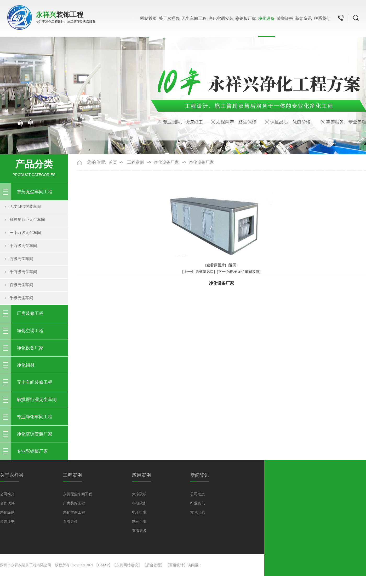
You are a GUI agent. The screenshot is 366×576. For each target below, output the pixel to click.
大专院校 (139, 494)
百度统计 (176, 565)
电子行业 (139, 512)
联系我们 (322, 18)
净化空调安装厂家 (34, 434)
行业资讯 (197, 503)
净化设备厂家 (30, 347)
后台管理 (153, 565)
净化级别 (7, 512)
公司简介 (7, 494)
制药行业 (139, 522)
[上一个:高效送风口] (198, 272)
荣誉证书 (285, 18)
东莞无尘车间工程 (34, 191)
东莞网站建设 (127, 565)
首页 (113, 162)
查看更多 (70, 522)
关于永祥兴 (169, 18)
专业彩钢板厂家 (32, 451)
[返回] (233, 265)
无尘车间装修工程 (34, 382)
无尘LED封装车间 (25, 206)
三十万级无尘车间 (25, 233)
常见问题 (197, 512)
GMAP (103, 565)
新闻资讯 (303, 18)
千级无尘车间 (21, 298)
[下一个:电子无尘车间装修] (239, 272)
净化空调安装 (220, 18)
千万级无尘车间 (23, 272)
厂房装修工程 (30, 313)
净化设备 (266, 18)
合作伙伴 (7, 503)
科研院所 (139, 503)
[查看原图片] (215, 265)
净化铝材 (26, 365)
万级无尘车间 (21, 259)
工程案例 (135, 162)
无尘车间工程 (194, 18)
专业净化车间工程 (34, 416)
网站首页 (148, 18)
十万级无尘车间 (23, 246)
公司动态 (197, 494)
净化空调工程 (30, 330)
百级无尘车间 (21, 285)
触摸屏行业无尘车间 (27, 220)
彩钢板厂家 (245, 18)
